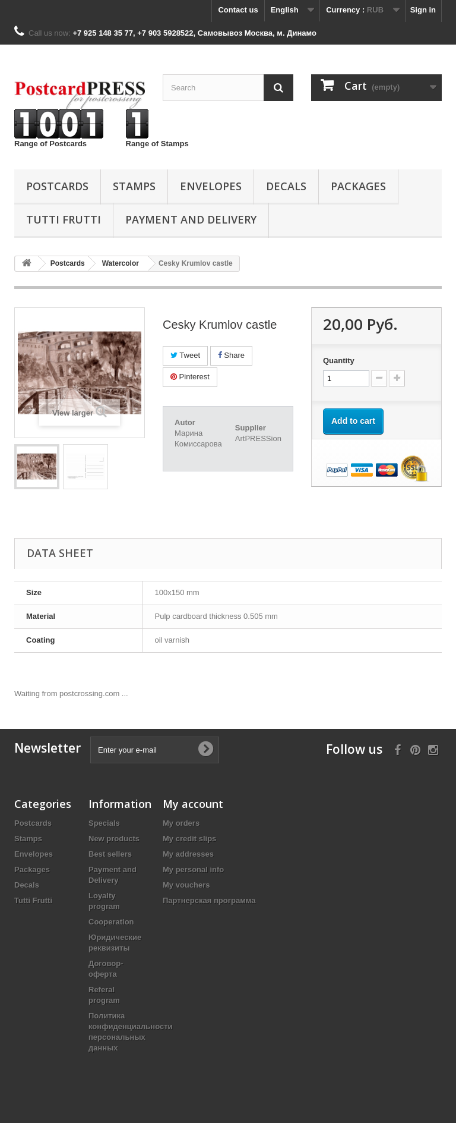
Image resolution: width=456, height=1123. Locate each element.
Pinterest (190, 376)
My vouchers (186, 884)
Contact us (238, 9)
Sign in (423, 9)
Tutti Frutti (63, 219)
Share (231, 355)
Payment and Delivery (190, 219)
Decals (286, 186)
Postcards (57, 186)
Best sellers (110, 854)
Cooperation (111, 921)
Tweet (185, 355)
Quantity (338, 360)
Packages (358, 186)
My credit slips (189, 838)
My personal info (193, 869)
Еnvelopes (211, 186)
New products (114, 838)
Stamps (134, 186)
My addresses (188, 854)
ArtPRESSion (258, 438)
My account (193, 804)
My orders (181, 823)
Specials (104, 823)
